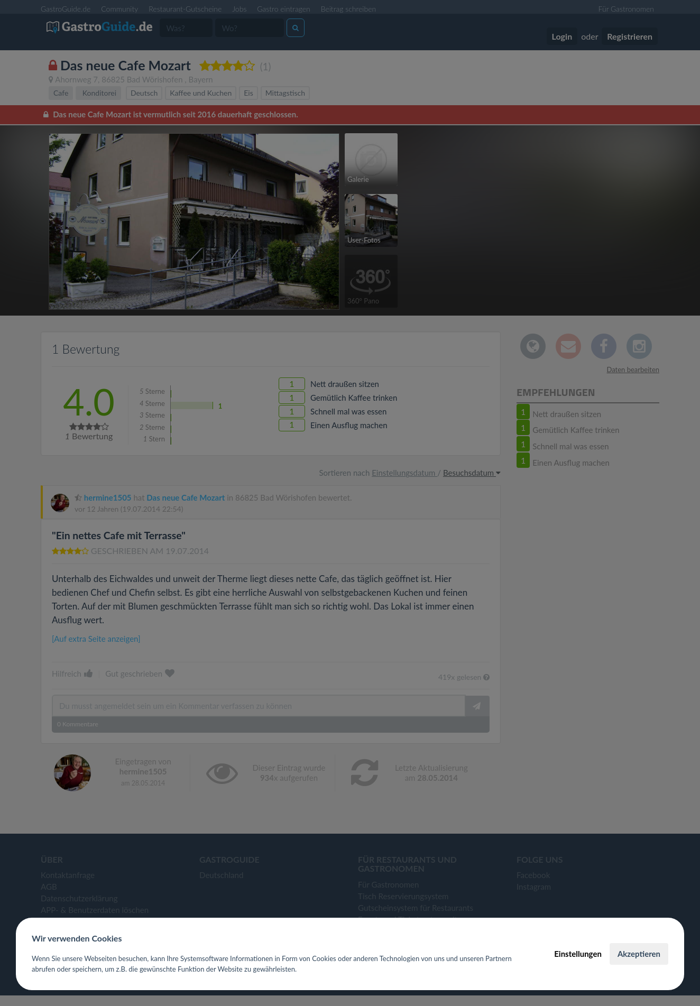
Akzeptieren (639, 953)
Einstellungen (578, 953)
